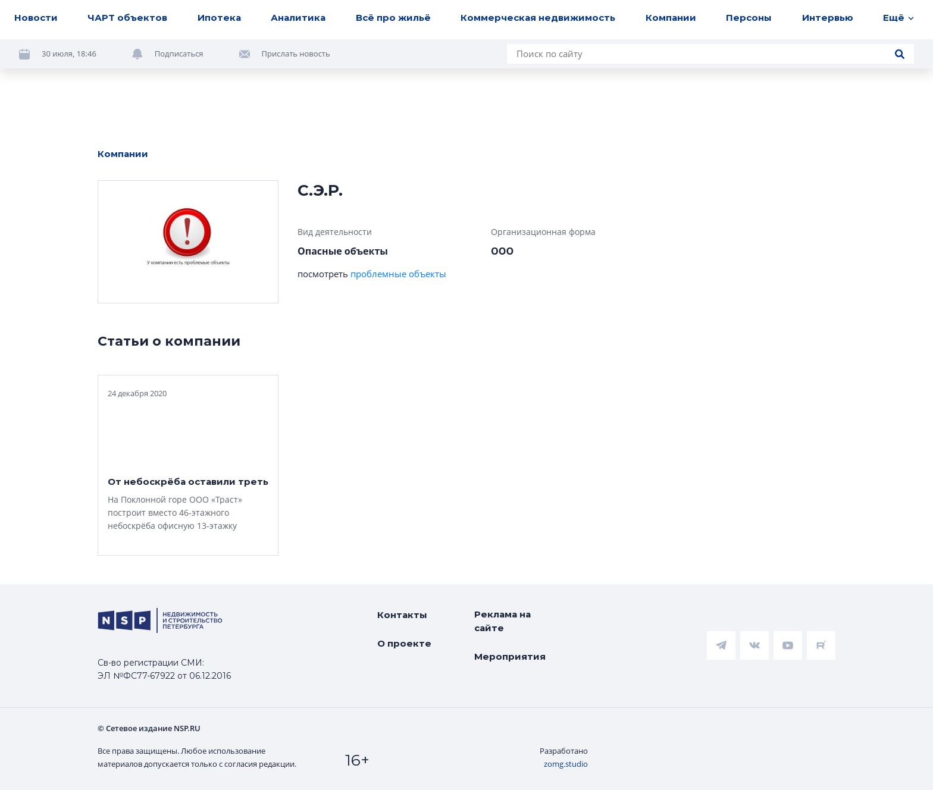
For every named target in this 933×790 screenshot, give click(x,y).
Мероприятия (510, 656)
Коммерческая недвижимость (538, 17)
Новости (36, 17)
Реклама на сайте (502, 621)
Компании (671, 17)
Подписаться (179, 53)
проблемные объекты (398, 274)
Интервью (827, 17)
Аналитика (298, 17)
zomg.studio (566, 763)
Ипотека (219, 17)
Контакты (402, 614)
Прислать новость (296, 53)
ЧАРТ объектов (127, 17)
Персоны (749, 17)
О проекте (404, 643)
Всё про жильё (393, 17)
